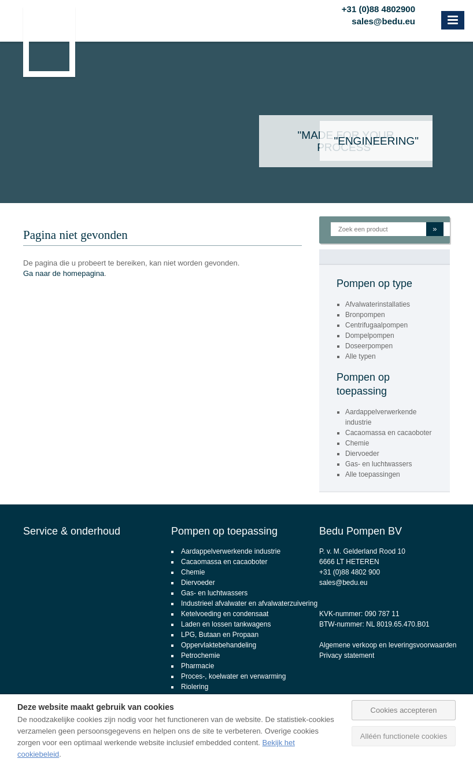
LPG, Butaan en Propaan (219, 635)
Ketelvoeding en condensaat (224, 614)
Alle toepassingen (372, 474)
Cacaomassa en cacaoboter (388, 433)
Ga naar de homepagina (63, 273)
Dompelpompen (369, 336)
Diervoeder (362, 454)
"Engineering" (376, 141)
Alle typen (360, 356)
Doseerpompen (369, 346)
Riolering (194, 687)
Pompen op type (374, 283)
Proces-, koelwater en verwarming (233, 676)
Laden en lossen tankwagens (226, 624)
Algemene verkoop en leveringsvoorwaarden (387, 645)
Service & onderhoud (71, 531)
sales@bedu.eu (383, 19)
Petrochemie (200, 655)
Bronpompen (365, 315)
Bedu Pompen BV (360, 531)
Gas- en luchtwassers (378, 464)
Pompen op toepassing (224, 531)
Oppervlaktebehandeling (218, 645)
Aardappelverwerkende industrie (230, 551)
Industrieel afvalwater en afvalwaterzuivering (249, 603)
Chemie (357, 443)
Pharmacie (197, 666)
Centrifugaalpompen (376, 325)
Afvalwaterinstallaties (377, 304)
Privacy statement (346, 655)
